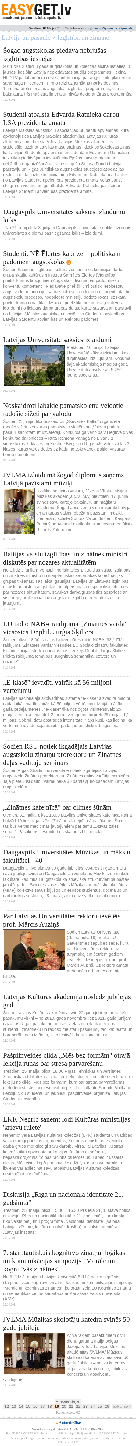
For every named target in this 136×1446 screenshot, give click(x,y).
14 (21, 1406)
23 (85, 1406)
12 (7, 1406)
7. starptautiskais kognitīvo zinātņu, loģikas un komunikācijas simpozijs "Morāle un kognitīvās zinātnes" (64, 1261)
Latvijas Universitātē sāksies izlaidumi (57, 340)
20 (64, 1406)
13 (14, 1406)
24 (92, 1406)
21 (71, 1406)
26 (107, 1406)
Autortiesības (70, 1422)
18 (49, 1406)
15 (28, 1406)
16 (35, 1406)
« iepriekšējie (68, 1401)
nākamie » (122, 1406)
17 (42, 1406)
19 (57, 1406)
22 (78, 1406)
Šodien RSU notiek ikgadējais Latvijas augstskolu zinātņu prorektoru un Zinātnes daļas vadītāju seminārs (62, 755)
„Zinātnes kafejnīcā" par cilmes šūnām (57, 807)
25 (100, 1406)
